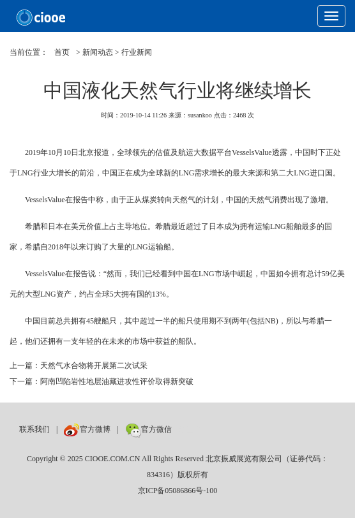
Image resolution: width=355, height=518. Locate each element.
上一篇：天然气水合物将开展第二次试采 (78, 365)
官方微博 (87, 429)
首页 (62, 52)
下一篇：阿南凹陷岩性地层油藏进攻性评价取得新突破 (101, 381)
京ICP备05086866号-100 (178, 490)
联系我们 (34, 429)
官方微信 (148, 429)
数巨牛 (189, 429)
